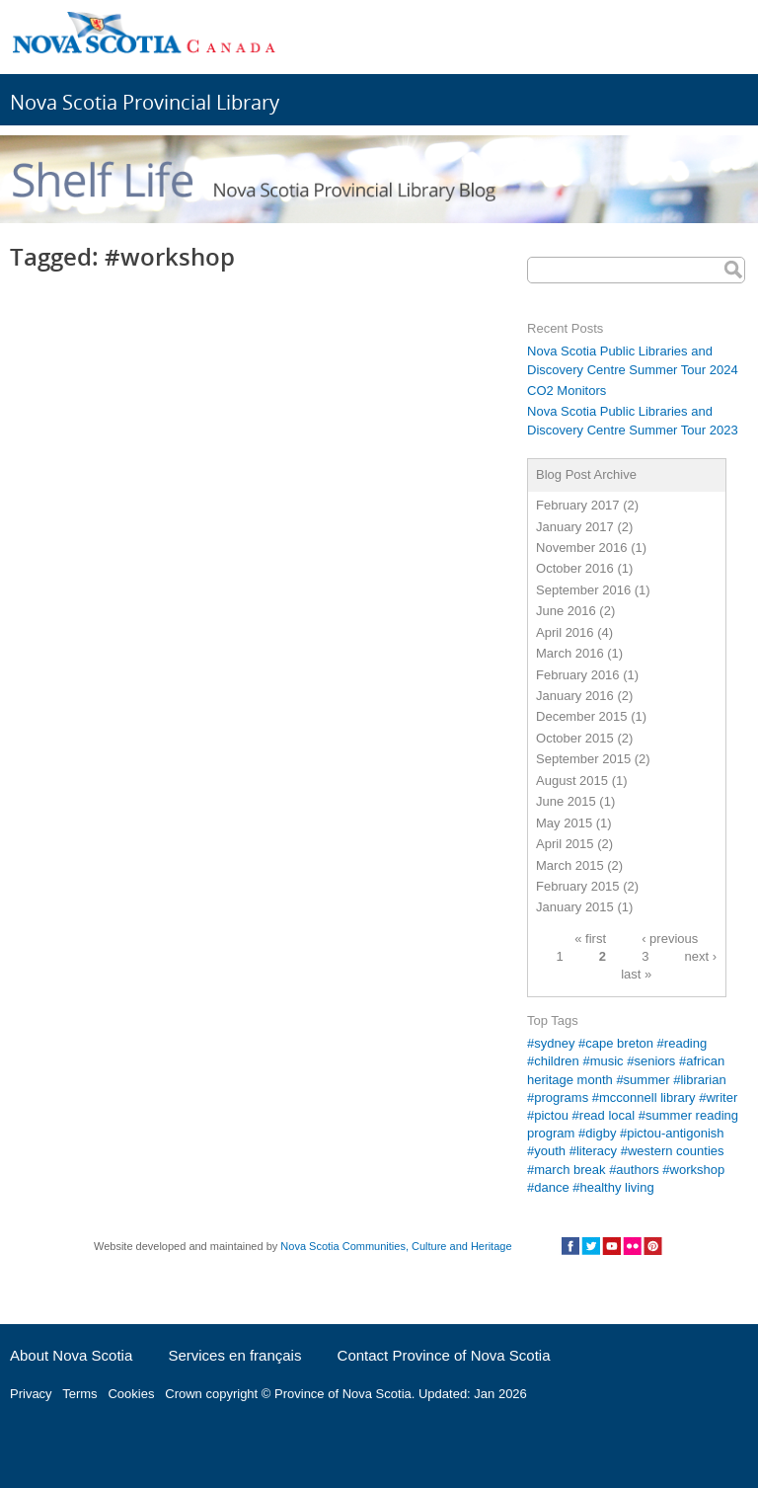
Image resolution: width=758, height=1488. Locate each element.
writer (721, 1097)
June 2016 (566, 610)
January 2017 (575, 526)
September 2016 (583, 590)
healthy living (617, 1187)
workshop (697, 1169)
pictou (551, 1115)
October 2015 (575, 738)
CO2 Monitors (566, 390)
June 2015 (566, 801)
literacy (596, 1150)
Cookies (131, 1393)
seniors (654, 1061)
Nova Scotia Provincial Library (144, 102)
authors (637, 1169)
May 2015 (564, 823)
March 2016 (570, 653)
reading (685, 1043)
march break (569, 1169)
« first (590, 938)
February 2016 (578, 674)
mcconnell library (647, 1097)
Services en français (234, 1355)
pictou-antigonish (675, 1133)
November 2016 (582, 547)
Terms (79, 1393)
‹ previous (670, 938)
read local (607, 1115)
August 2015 (572, 780)
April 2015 (565, 843)
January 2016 (575, 695)
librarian (702, 1079)
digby (600, 1133)
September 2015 (583, 758)
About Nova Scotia (71, 1355)
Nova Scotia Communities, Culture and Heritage (395, 1246)
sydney (554, 1043)
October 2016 (575, 568)
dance (551, 1187)
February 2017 (578, 505)
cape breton (619, 1043)
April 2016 (565, 632)
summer (647, 1079)
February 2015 (578, 886)
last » (636, 974)
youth (550, 1150)
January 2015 (575, 907)
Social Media (611, 1246)
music (607, 1061)
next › (701, 956)
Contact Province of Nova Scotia (444, 1355)
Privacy (31, 1393)
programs (561, 1097)
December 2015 (582, 716)
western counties (676, 1150)
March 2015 (570, 865)
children (556, 1061)
